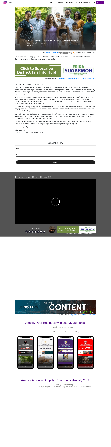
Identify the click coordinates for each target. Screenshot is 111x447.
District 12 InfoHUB (51, 53)
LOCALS (51, 3)
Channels (60, 3)
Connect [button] (78, 3)
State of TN (62, 78)
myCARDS (74, 315)
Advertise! (83, 315)
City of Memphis (73, 78)
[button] (44, 232)
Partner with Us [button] (88, 3)
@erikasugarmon (50, 78)
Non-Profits (92, 315)
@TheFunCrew (64, 315)
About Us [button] (69, 3)
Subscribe (100, 3)
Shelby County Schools (88, 78)
